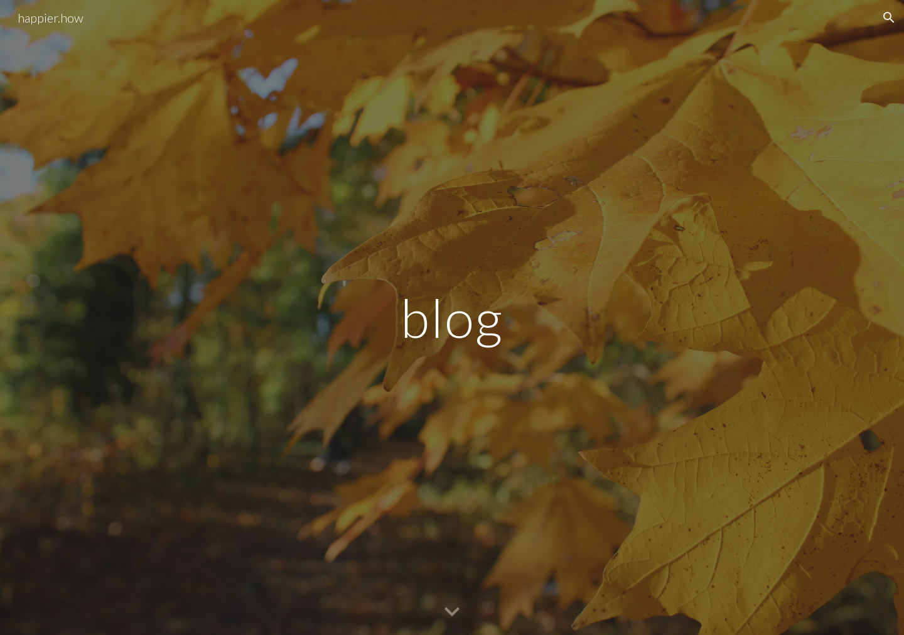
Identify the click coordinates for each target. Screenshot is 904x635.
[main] (452, 317)
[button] (889, 18)
